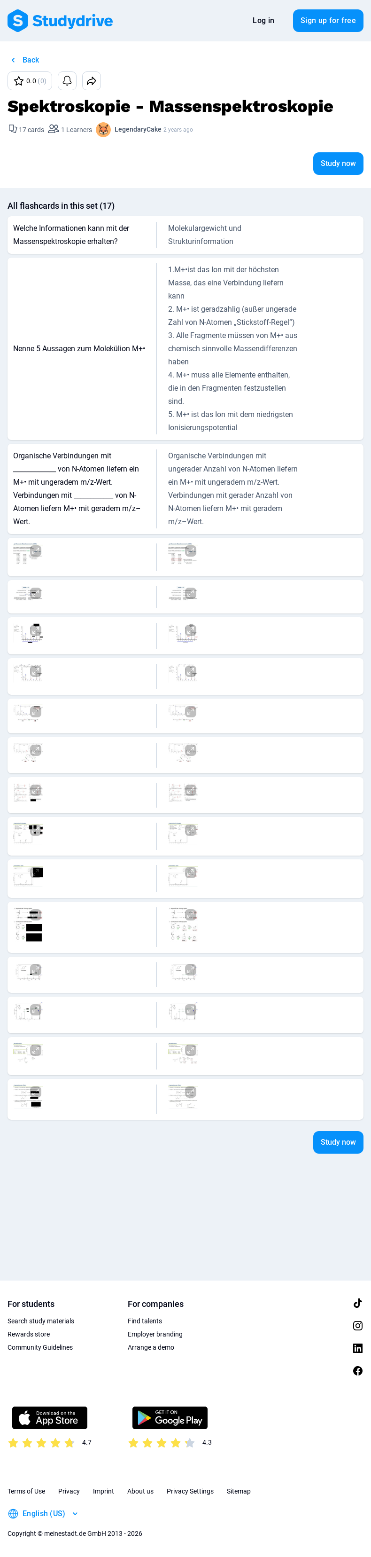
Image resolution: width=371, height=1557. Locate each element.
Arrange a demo (151, 1347)
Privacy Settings (190, 1491)
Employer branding (155, 1334)
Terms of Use (26, 1491)
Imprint (103, 1491)
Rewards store (29, 1334)
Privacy (69, 1491)
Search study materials (41, 1321)
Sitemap (239, 1491)
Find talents (145, 1321)
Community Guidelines (40, 1347)
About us (140, 1491)
